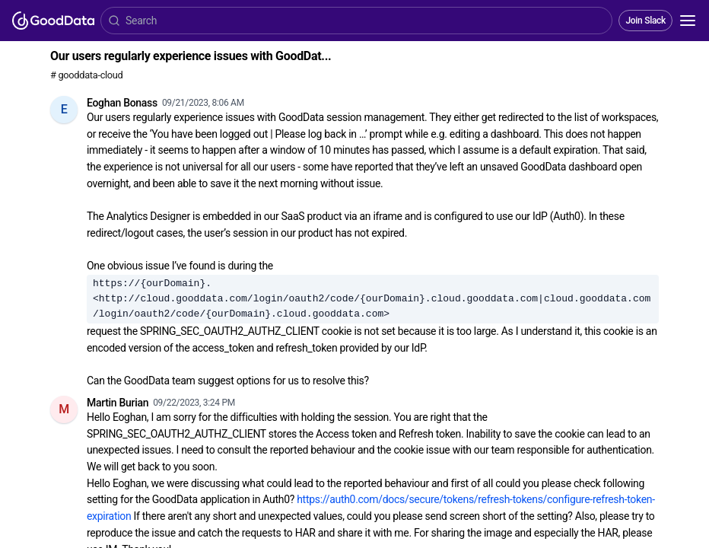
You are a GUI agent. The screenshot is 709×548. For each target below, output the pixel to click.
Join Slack (645, 20)
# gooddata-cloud (86, 75)
